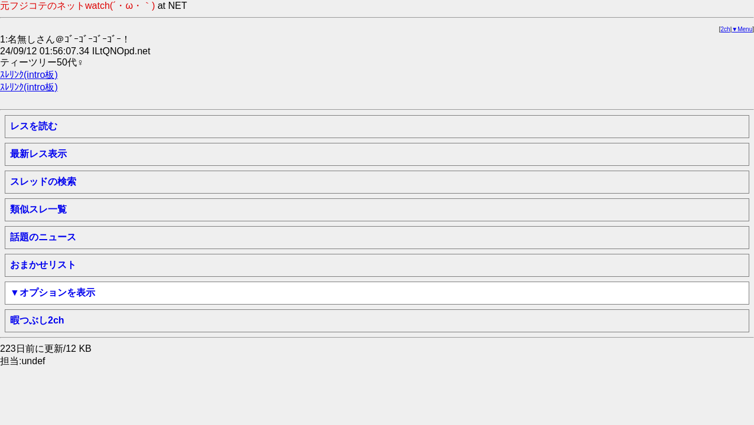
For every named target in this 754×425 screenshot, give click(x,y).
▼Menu (742, 29)
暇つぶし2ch (37, 320)
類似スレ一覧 (38, 209)
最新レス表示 (38, 154)
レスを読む (33, 126)
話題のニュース (43, 237)
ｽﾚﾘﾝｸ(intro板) (29, 75)
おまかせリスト (43, 265)
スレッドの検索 (43, 181)
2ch (725, 29)
